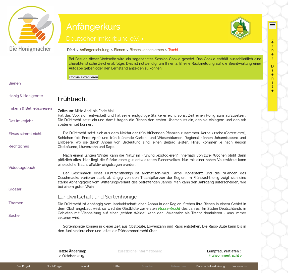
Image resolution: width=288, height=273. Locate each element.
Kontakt (86, 266)
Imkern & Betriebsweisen (30, 108)
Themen (16, 203)
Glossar (15, 189)
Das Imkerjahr (21, 121)
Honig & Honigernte (26, 96)
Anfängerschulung (94, 50)
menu (272, 26)
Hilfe (116, 266)
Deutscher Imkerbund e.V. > (105, 38)
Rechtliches (19, 146)
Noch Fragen (55, 266)
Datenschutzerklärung (210, 266)
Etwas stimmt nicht (25, 133)
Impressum (240, 266)
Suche (14, 215)
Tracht (173, 50)
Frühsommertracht (224, 255)
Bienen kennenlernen (147, 50)
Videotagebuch (22, 167)
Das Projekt (24, 266)
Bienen (119, 50)
